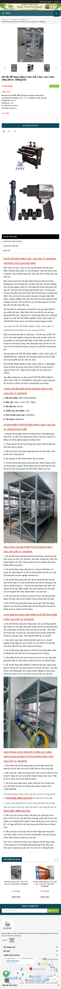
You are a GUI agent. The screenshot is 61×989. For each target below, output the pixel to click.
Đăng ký (50, 1)
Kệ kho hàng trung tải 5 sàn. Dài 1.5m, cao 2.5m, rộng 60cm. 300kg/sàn (45, 884)
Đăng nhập (43, 1)
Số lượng (5, 113)
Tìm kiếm (56, 1)
